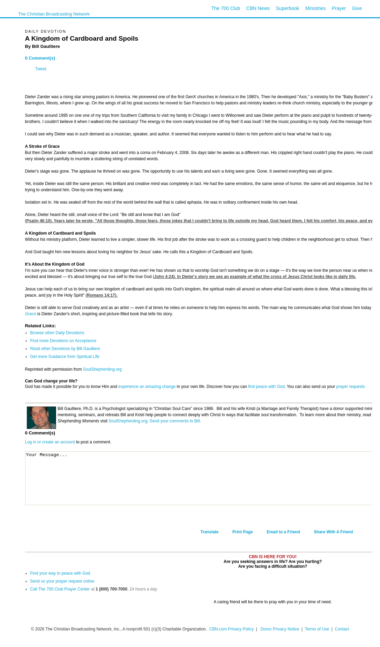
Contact (342, 629)
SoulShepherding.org (102, 369)
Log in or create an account (50, 442)
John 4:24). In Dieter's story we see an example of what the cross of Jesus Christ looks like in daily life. (255, 276)
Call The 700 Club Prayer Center (60, 589)
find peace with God (266, 386)
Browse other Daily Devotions (57, 332)
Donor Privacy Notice (279, 629)
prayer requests (350, 386)
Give (357, 8)
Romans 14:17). (102, 295)
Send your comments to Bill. (175, 421)
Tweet (40, 68)
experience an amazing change (147, 386)
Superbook (287, 8)
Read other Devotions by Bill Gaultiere (65, 348)
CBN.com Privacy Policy (231, 629)
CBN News (258, 8)
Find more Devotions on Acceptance (63, 340)
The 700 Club (225, 8)
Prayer (339, 8)
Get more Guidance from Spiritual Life (64, 356)
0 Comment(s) (40, 58)
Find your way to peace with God (60, 573)
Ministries (315, 8)
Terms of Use (317, 629)
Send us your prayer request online (62, 581)
